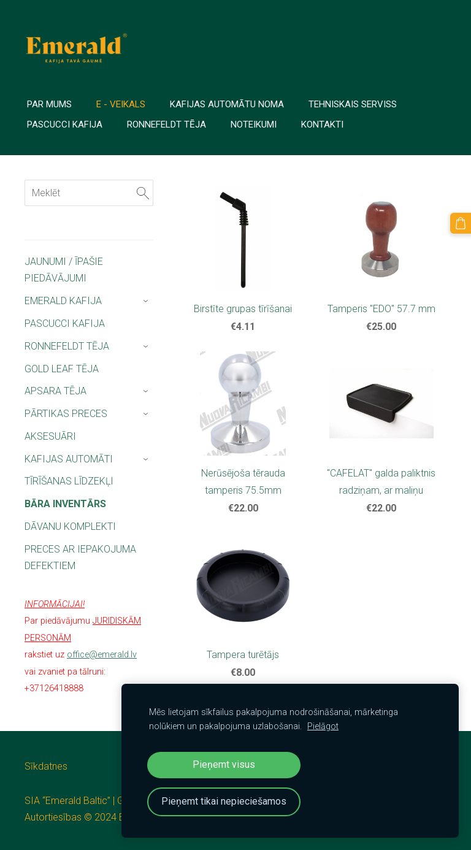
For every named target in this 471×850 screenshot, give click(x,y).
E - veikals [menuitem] (120, 104)
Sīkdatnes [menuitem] (46, 766)
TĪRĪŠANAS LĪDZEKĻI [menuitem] (69, 481)
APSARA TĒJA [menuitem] (55, 391)
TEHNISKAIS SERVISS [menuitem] (352, 104)
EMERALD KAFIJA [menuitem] (63, 301)
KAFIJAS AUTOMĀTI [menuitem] (69, 459)
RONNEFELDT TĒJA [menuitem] (67, 346)
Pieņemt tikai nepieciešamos (223, 801)
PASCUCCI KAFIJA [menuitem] (65, 323)
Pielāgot (323, 726)
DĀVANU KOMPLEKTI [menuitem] (70, 526)
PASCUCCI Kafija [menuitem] (64, 124)
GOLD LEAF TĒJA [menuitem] (62, 369)
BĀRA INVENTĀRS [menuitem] (65, 504)
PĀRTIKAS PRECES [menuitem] (66, 413)
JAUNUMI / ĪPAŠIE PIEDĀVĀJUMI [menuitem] (64, 270)
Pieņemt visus (224, 764)
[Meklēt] (89, 193)
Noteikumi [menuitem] (254, 124)
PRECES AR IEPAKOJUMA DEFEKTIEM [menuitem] (80, 557)
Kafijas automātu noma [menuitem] (227, 104)
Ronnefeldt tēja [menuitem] (166, 124)
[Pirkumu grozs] (460, 223)
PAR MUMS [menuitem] (49, 104)
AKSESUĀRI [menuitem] (50, 436)
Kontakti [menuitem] (322, 124)
